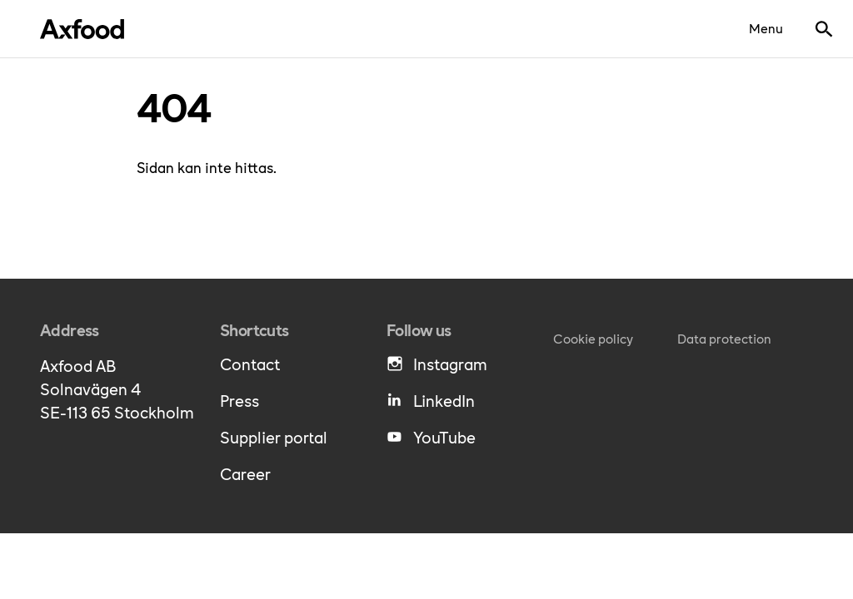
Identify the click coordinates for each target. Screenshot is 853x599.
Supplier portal (273, 437)
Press (239, 400)
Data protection (724, 338)
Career (245, 473)
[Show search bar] (824, 29)
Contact (250, 364)
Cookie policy (593, 338)
